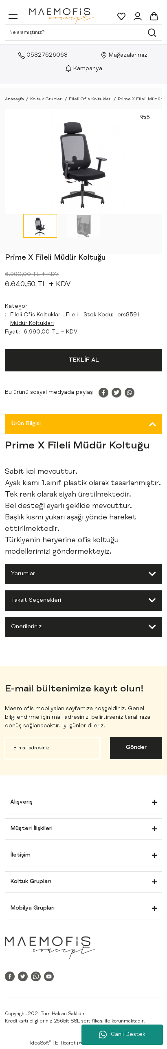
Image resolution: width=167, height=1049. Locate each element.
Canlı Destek (122, 1034)
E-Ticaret (65, 1043)
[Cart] (154, 16)
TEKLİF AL (83, 360)
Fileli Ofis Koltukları (36, 315)
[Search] (83, 32)
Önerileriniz (26, 627)
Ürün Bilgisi (26, 424)
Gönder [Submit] (136, 748)
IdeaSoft (40, 1043)
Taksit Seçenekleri (36, 600)
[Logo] (61, 16)
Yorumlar (23, 574)
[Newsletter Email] (52, 748)
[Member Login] (138, 16)
